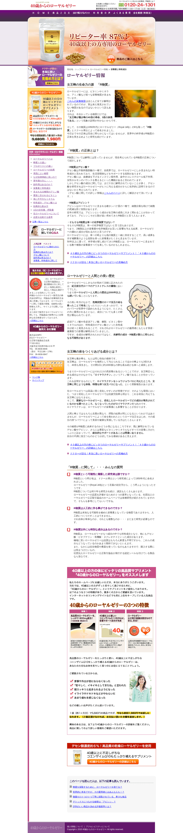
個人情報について (75, 826)
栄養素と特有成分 (41, 188)
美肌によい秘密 (40, 173)
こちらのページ (112, 193)
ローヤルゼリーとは (43, 159)
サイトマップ (38, 380)
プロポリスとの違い (43, 166)
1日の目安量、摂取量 (43, 210)
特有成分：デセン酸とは (45, 202)
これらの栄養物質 (76, 101)
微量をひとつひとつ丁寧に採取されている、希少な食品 (99, 796)
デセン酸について (41, 255)
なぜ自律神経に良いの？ (45, 177)
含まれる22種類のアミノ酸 (46, 191)
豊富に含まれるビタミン (45, 195)
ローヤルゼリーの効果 (44, 170)
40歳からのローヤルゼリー (95, 829)
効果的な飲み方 (40, 206)
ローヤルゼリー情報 (99, 69)
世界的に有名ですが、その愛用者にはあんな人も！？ (98, 792)
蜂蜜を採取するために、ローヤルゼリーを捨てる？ (97, 787)
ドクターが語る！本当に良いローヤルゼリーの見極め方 (99, 262)
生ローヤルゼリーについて (46, 213)
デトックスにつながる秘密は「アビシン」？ (94, 801)
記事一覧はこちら (40, 222)
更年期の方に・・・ (43, 180)
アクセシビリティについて (98, 826)
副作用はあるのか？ (43, 184)
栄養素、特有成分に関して (45, 260)
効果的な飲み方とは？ (43, 252)
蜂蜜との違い (39, 162)
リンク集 (36, 377)
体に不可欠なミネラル (44, 199)
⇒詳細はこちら (36, 320)
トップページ (81, 69)
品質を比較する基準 (43, 217)
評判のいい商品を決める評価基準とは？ (92, 806)
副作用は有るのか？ (42, 258)
